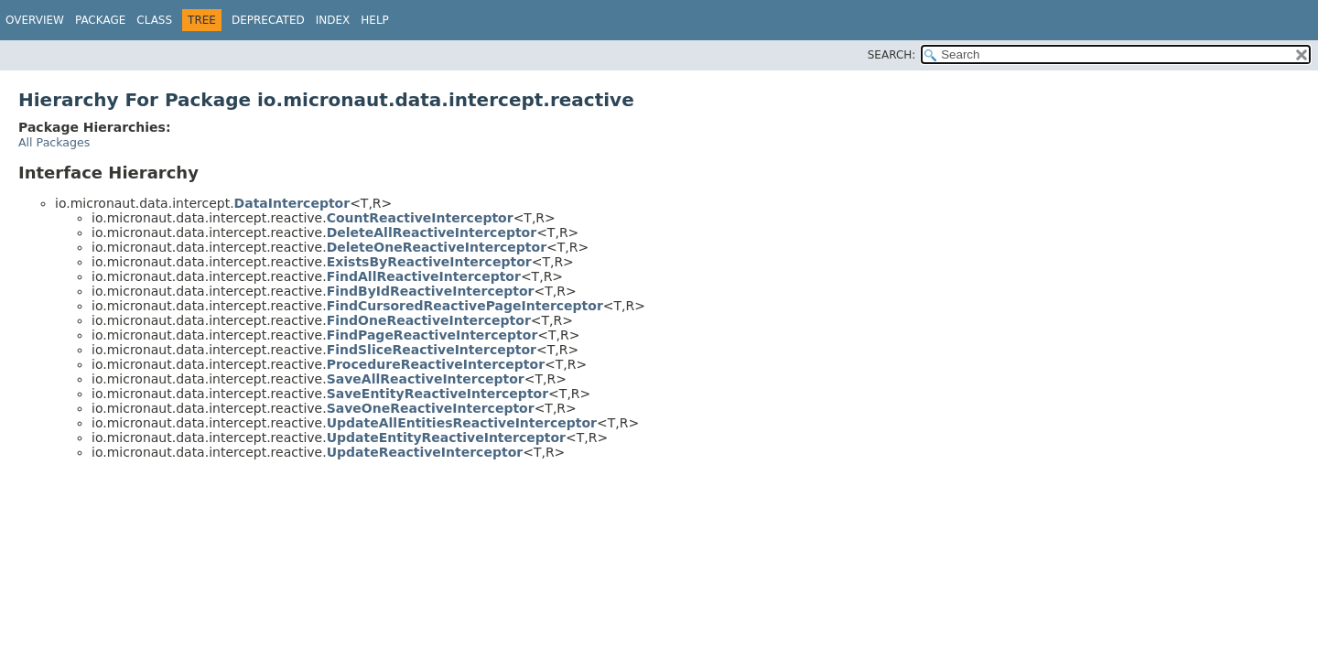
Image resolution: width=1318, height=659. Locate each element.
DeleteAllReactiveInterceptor (431, 232)
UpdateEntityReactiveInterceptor (446, 437)
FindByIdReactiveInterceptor (431, 291)
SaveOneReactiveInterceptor (431, 408)
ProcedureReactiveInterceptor (436, 364)
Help (375, 20)
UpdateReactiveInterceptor (425, 452)
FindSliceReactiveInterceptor (431, 349)
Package (100, 20)
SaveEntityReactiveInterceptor (437, 393)
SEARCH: (892, 55)
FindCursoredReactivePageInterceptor (465, 305)
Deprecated (268, 20)
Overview (34, 20)
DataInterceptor (292, 203)
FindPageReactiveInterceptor (432, 335)
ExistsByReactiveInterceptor (429, 261)
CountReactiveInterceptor (420, 218)
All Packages (54, 142)
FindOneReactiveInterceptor (429, 320)
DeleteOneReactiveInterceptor (436, 247)
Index (333, 20)
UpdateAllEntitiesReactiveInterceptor (462, 423)
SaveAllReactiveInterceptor (425, 379)
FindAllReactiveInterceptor (424, 276)
